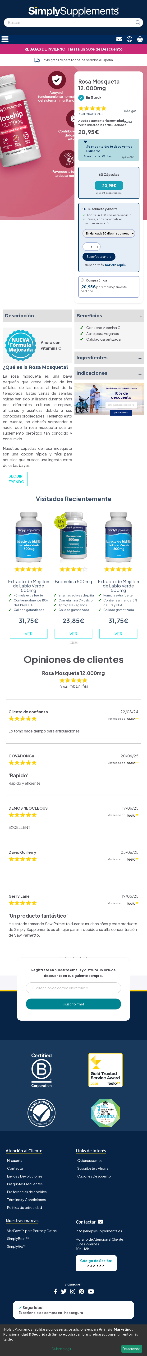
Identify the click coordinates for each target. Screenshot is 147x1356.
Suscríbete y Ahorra (93, 1168)
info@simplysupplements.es (99, 1231)
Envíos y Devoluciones (24, 1176)
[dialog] (73, 1340)
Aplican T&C (128, 157)
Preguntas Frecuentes (25, 1184)
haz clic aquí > (115, 265)
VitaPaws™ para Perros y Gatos (32, 1231)
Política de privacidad (24, 1207)
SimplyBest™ (18, 1238)
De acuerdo (132, 1349)
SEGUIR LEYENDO (15, 479)
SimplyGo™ (17, 1246)
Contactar (15, 1168)
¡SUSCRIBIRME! (121, 412)
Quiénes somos (89, 1160)
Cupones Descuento (94, 1176)
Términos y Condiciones (26, 1199)
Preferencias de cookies (27, 1192)
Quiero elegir (61, 1349)
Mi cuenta (14, 1160)
